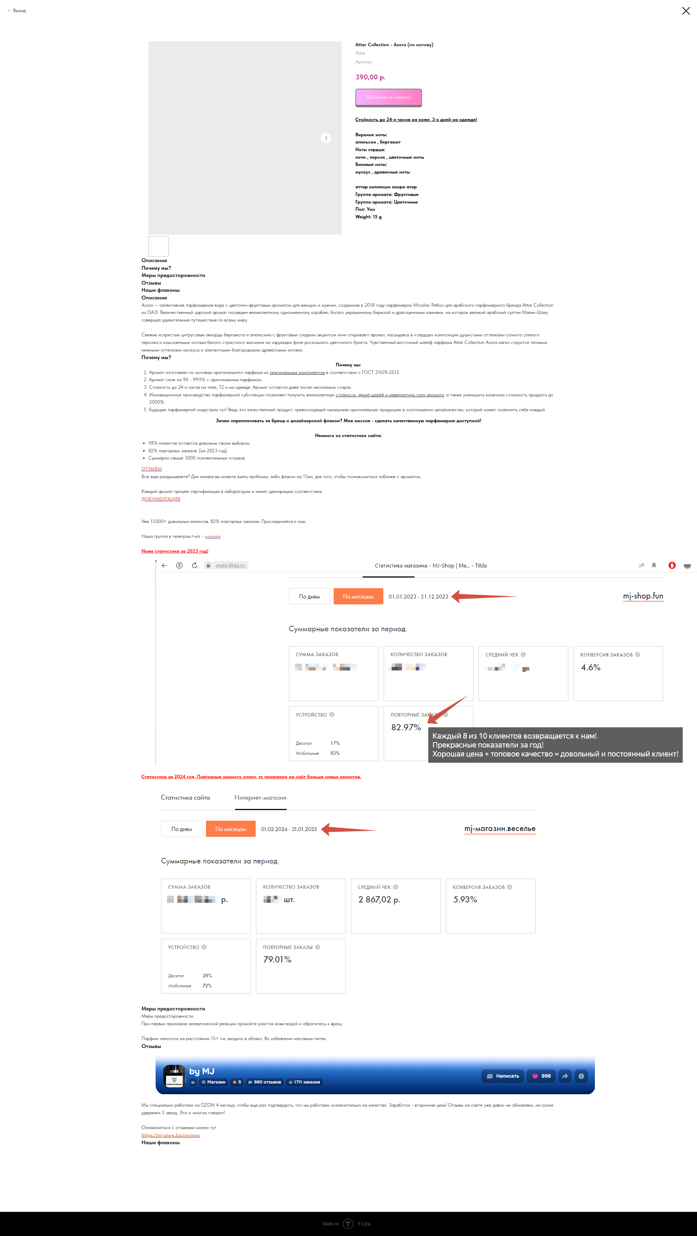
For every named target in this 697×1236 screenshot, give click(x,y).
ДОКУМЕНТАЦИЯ (160, 499)
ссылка (212, 536)
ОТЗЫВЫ (151, 469)
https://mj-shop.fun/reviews (170, 1135)
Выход (20, 10)
